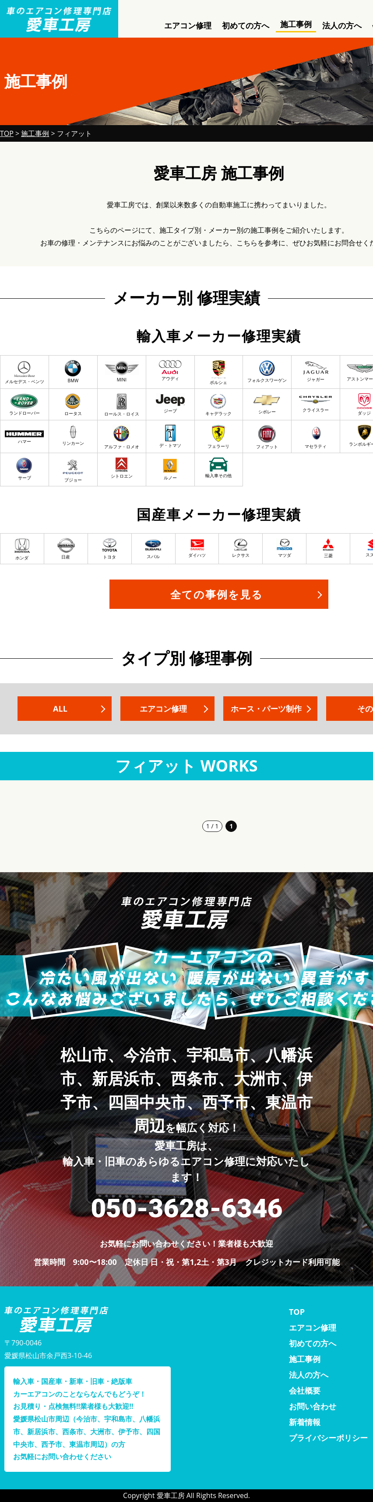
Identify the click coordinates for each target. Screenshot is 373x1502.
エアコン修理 (187, 25)
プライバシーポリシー (328, 1437)
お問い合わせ (312, 1406)
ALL (60, 708)
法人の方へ (342, 25)
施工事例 (296, 24)
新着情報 (304, 1422)
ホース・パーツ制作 (266, 708)
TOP (297, 1311)
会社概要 (304, 1390)
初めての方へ (245, 25)
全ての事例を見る (216, 594)
